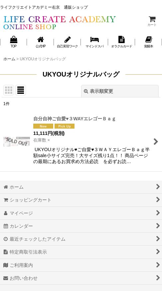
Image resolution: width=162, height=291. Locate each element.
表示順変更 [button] (98, 91)
